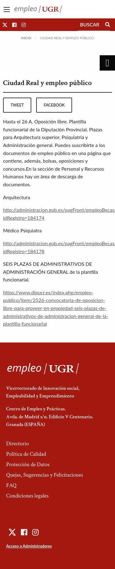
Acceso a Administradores (29, 546)
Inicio (26, 38)
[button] (5, 25)
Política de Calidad (26, 454)
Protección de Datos (27, 464)
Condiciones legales (27, 495)
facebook (54, 105)
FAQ (11, 485)
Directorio (17, 443)
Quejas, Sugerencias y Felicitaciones (44, 474)
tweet (17, 105)
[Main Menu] (7, 9)
